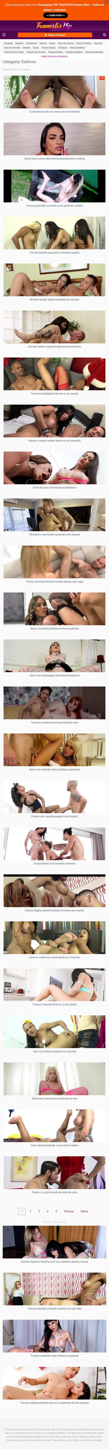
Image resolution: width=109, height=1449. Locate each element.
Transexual (62, 48)
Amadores (8, 43)
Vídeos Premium (55, 34)
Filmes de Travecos (66, 43)
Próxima (68, 1211)
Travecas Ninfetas (77, 48)
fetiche (52, 43)
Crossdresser (31, 43)
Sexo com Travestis (12, 48)
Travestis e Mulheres (74, 52)
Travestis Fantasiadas (94, 52)
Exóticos (43, 43)
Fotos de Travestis (83, 43)
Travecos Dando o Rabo (14, 52)
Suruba (36, 48)
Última (84, 1211)
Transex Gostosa (48, 48)
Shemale (26, 48)
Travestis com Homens (36, 52)
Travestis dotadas (55, 52)
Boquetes (19, 43)
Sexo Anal (98, 43)
